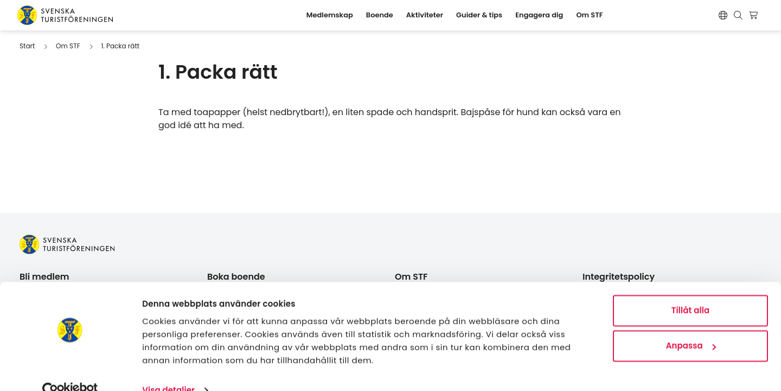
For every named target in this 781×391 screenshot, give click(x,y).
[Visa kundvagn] (755, 15)
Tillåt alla (690, 289)
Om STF (68, 46)
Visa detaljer (168, 369)
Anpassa (691, 325)
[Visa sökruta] (738, 15)
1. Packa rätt (120, 46)
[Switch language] (723, 15)
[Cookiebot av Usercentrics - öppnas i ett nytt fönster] (70, 370)
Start (27, 46)
